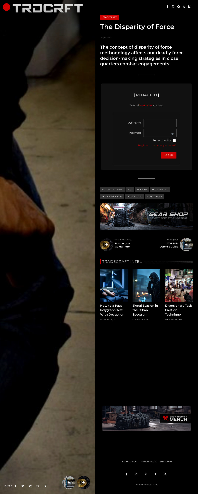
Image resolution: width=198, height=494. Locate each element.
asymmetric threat (113, 190)
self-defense (134, 196)
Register (143, 145)
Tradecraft (110, 17)
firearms (142, 190)
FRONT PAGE (129, 461)
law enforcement (112, 196)
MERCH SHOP (148, 461)
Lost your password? (163, 145)
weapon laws (154, 196)
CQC (130, 190)
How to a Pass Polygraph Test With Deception (112, 310)
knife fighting (160, 190)
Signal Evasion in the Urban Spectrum (145, 310)
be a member (145, 105)
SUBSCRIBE (166, 461)
